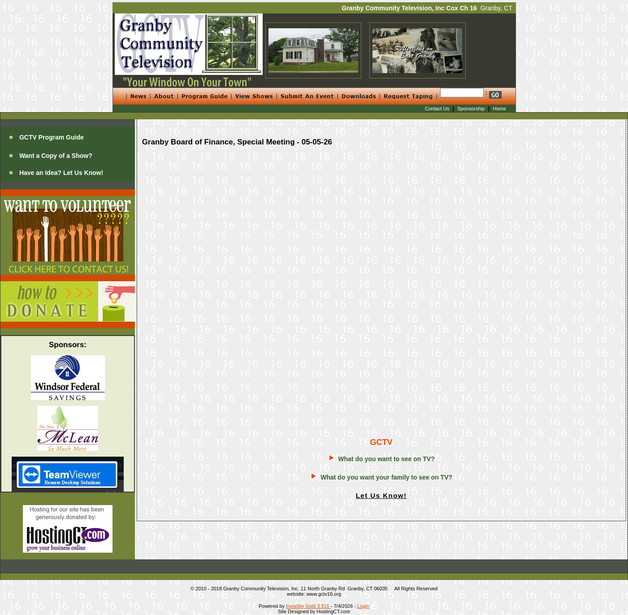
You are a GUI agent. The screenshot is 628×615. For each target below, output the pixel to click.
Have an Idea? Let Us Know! (61, 172)
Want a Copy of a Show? (55, 155)
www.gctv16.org (323, 594)
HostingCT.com (333, 611)
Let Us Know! (381, 495)
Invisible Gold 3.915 (308, 606)
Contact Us (437, 108)
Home (499, 108)
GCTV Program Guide (51, 137)
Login (363, 606)
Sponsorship (471, 108)
